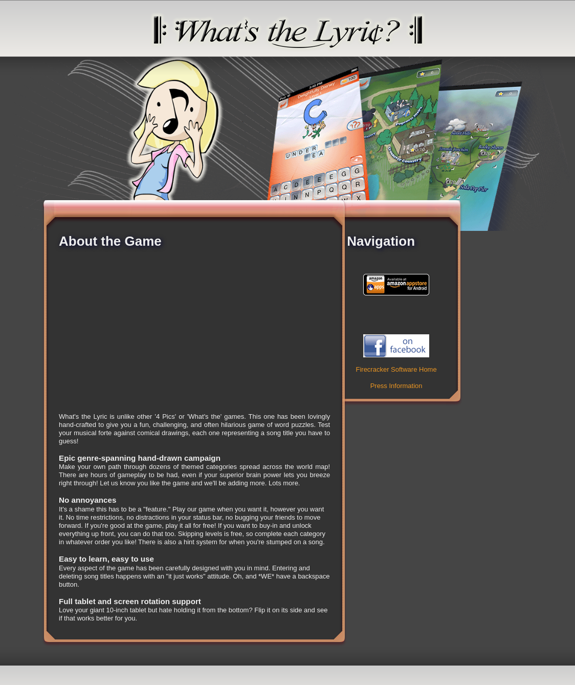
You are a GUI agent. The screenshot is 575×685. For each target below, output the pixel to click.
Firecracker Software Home (396, 369)
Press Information (396, 386)
